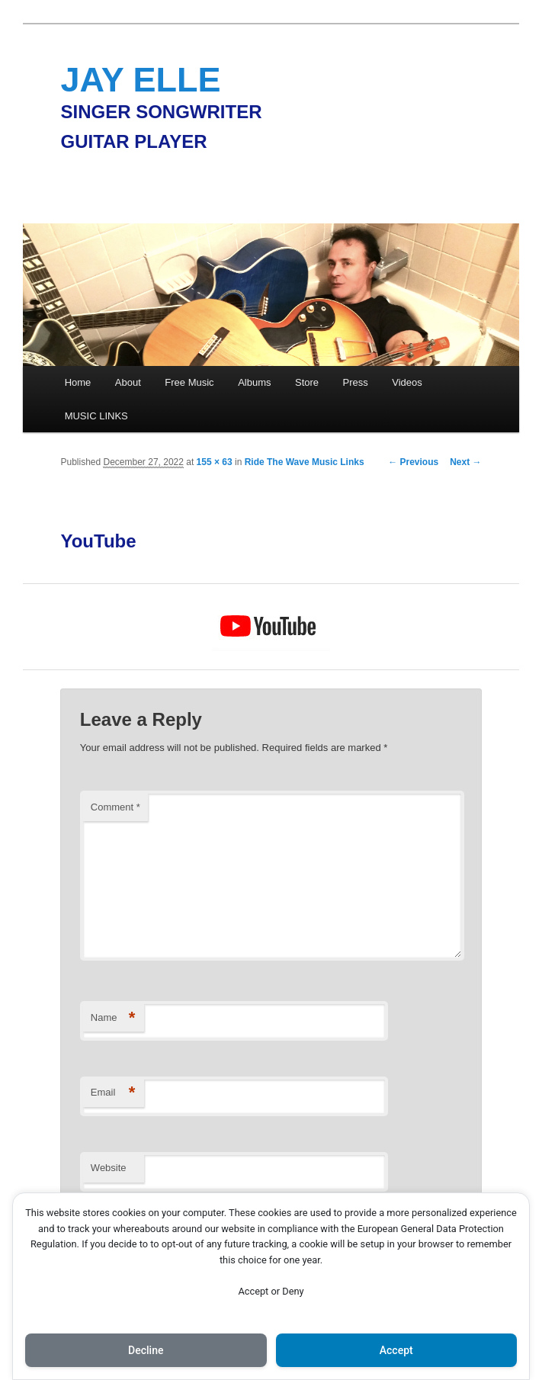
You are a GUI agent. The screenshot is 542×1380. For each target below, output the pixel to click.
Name (113, 1018)
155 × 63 (215, 462)
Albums (254, 382)
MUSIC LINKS (96, 416)
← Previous (413, 462)
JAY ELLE (140, 79)
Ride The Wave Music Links (304, 462)
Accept (396, 1350)
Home (78, 382)
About (128, 382)
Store (307, 382)
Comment (115, 807)
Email (113, 1093)
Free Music (189, 382)
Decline (145, 1350)
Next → (465, 462)
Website (109, 1167)
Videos (407, 382)
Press (355, 382)
